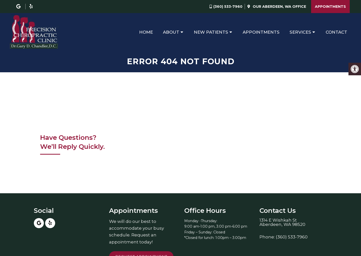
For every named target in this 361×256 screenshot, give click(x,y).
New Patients (211, 32)
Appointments (330, 6)
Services (300, 32)
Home (146, 32)
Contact (336, 32)
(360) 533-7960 (227, 6)
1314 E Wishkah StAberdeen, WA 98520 (282, 222)
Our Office (279, 6)
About (171, 32)
